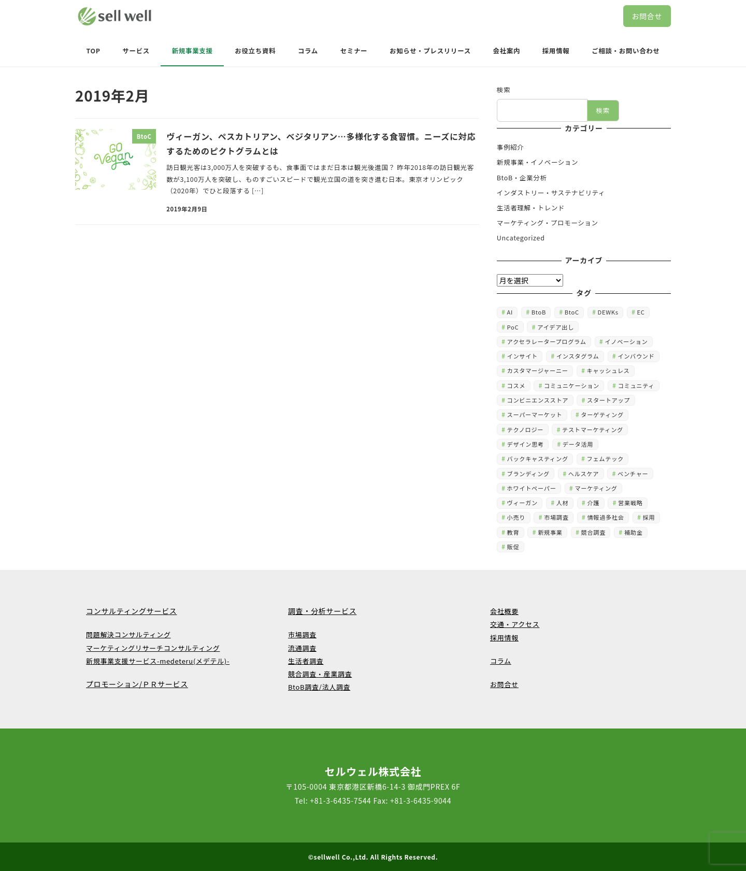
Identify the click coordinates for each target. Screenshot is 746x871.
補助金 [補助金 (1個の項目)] (633, 532)
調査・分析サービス (322, 611)
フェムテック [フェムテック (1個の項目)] (605, 458)
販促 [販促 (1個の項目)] (513, 546)
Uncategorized (521, 237)
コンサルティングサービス (131, 611)
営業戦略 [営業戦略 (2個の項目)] (630, 502)
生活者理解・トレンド (531, 207)
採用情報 (504, 637)
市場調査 (302, 634)
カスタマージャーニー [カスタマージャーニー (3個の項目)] (537, 370)
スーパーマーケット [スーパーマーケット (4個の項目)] (535, 414)
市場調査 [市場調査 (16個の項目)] (556, 517)
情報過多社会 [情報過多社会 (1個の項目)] (605, 517)
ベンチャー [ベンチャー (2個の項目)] (633, 473)
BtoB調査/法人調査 (319, 687)
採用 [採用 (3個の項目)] (649, 517)
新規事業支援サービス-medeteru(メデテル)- (157, 661)
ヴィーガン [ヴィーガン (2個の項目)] (522, 502)
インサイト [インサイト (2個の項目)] (522, 356)
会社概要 (504, 611)
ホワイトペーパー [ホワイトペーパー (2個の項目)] (531, 488)
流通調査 (302, 648)
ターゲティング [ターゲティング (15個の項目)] (602, 414)
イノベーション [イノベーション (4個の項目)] (626, 341)
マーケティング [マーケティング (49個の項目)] (596, 488)
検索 (503, 89)
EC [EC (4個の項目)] (640, 312)
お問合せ (647, 16)
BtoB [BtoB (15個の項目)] (539, 312)
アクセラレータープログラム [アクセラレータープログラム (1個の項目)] (546, 341)
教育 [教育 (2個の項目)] (513, 532)
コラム (500, 661)
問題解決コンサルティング (128, 634)
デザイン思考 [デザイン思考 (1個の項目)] (525, 444)
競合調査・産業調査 (320, 674)
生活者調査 (306, 661)
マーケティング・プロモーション (547, 222)
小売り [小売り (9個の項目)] (516, 517)
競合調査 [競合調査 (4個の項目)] (593, 532)
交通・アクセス (514, 624)
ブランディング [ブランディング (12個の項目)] (528, 473)
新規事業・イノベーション (537, 162)
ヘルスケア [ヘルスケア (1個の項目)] (583, 473)
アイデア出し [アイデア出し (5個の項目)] (555, 327)
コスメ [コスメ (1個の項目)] (516, 385)
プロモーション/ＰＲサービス (137, 684)
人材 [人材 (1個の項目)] (562, 502)
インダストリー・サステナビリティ (551, 192)
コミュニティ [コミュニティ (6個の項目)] (636, 385)
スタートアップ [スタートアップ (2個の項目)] (608, 400)
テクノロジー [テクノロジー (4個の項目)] (525, 429)
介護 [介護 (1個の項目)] (593, 502)
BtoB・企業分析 (522, 177)
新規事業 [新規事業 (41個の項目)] (550, 532)
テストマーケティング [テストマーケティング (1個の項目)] (592, 429)
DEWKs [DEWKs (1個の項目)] (608, 312)
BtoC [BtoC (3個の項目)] (572, 312)
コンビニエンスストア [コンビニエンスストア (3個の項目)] (538, 400)
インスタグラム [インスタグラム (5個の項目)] (577, 356)
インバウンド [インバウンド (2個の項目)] (636, 356)
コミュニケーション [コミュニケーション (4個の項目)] (571, 385)
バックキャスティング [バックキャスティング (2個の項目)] (537, 458)
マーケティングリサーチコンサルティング (153, 648)
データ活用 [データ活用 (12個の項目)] (578, 444)
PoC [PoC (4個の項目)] (513, 327)
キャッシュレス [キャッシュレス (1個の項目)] (607, 370)
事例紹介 (510, 147)
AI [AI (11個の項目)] (510, 312)
